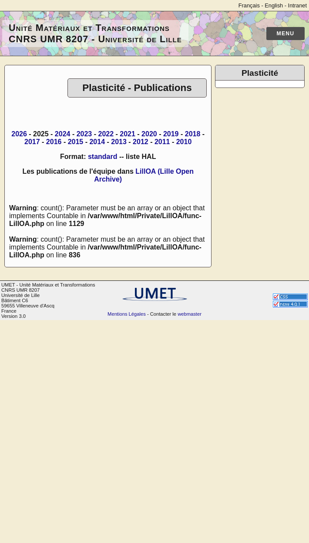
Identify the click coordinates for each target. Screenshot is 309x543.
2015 (76, 141)
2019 (171, 134)
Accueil (244, 91)
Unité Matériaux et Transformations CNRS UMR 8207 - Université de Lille (95, 33)
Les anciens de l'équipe (256, 142)
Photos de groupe (269, 255)
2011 (162, 141)
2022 (106, 134)
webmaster (190, 537)
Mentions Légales (126, 537)
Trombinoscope (257, 107)
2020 (149, 134)
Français (249, 5)
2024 (63, 134)
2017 (32, 141)
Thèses (244, 130)
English (274, 5)
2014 (97, 141)
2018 (193, 134)
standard (103, 156)
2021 (127, 134)
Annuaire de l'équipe (264, 99)
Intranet (297, 5)
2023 (84, 134)
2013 (119, 141)
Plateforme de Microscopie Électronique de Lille (264, 187)
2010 (184, 141)
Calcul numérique (260, 202)
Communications (259, 122)
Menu (286, 33)
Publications (251, 114)
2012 (140, 141)
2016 (54, 141)
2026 (19, 134)
